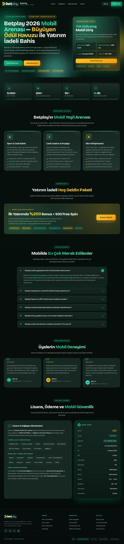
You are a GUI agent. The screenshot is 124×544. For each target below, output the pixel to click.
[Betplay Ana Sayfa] (21, 517)
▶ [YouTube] (18, 531)
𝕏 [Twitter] (5, 531)
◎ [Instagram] (10, 531)
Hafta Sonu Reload (74, 529)
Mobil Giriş (116, 4)
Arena (52, 4)
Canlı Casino (46, 523)
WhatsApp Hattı (101, 526)
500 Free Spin (73, 523)
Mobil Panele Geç (96, 61)
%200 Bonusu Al (34, 63)
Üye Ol (104, 4)
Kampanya (60, 4)
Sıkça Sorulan (71, 4)
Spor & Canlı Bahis (47, 520)
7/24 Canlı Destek (101, 523)
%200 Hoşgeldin (74, 520)
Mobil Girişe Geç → (14, 63)
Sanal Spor (45, 529)
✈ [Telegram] (14, 531)
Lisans (81, 4)
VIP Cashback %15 (74, 526)
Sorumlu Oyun (100, 529)
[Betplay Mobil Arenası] (18, 3)
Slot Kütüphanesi (47, 526)
